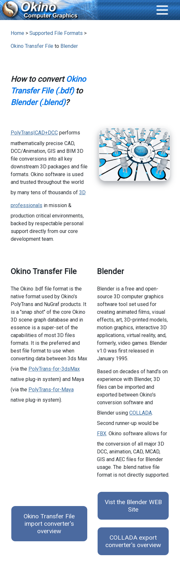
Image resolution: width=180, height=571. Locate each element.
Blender (69, 46)
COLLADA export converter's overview (133, 541)
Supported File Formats (56, 33)
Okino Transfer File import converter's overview (49, 524)
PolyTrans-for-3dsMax (54, 369)
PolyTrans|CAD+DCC (34, 133)
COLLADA (140, 413)
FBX (101, 433)
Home (17, 33)
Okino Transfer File (32, 46)
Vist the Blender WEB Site (133, 505)
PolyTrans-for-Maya (51, 389)
